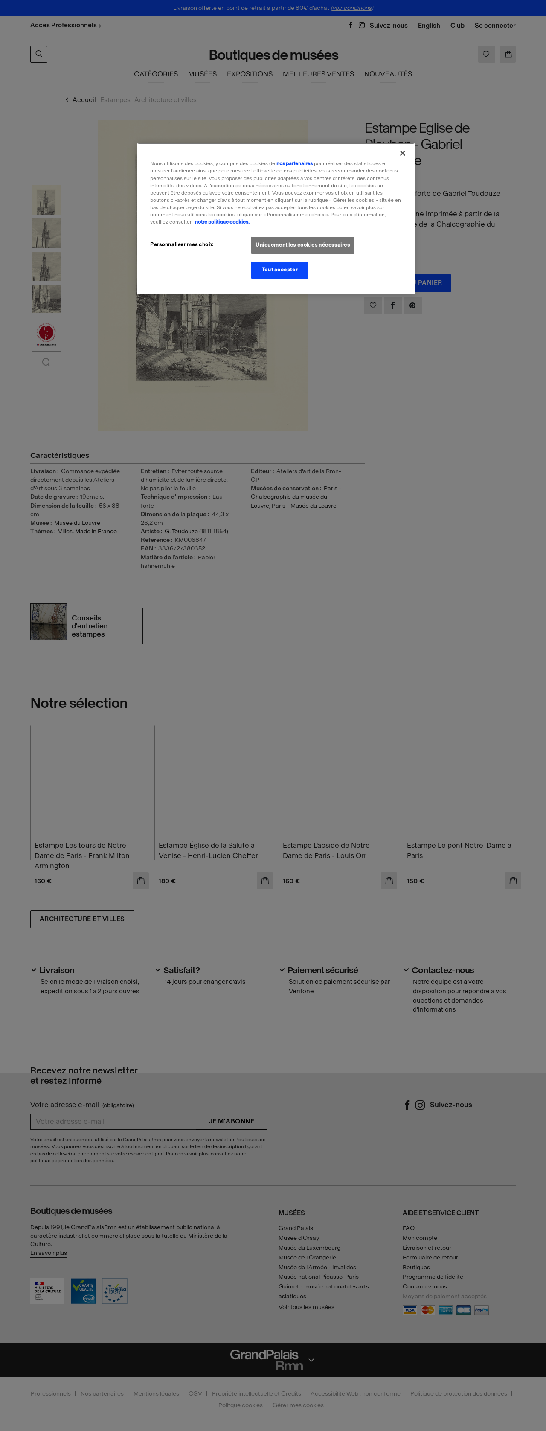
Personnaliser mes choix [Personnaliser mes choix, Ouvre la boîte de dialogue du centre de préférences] (181, 244)
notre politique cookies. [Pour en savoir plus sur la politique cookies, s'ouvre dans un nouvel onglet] (222, 221)
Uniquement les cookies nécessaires (303, 244)
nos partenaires (294, 163)
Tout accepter (279, 269)
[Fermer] (402, 153)
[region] (276, 218)
